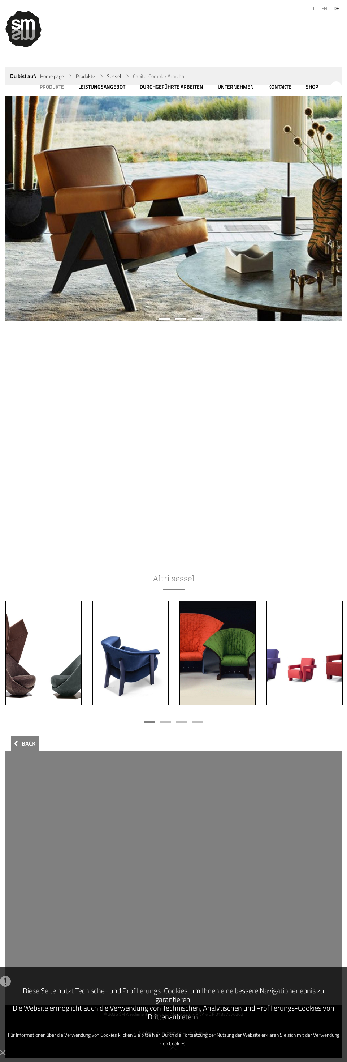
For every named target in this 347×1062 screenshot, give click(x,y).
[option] (173, 208)
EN (324, 8)
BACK (28, 743)
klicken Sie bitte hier (139, 1034)
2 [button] (180, 319)
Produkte (85, 76)
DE (336, 8)
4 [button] (197, 722)
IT (313, 8)
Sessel (114, 76)
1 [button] (164, 319)
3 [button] (197, 319)
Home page (52, 76)
